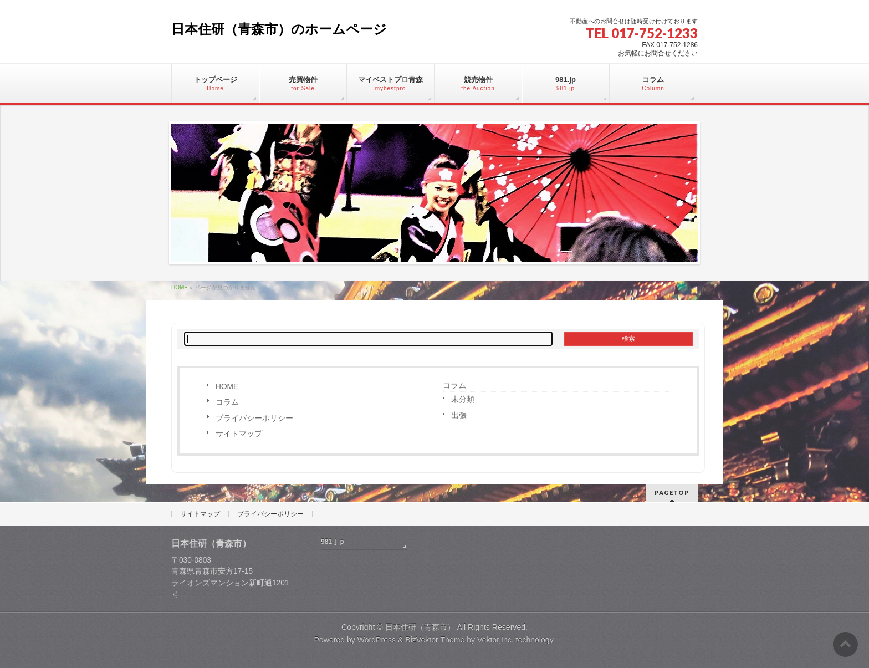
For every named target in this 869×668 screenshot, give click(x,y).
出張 (459, 415)
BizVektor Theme (434, 639)
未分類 (462, 399)
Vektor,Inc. (495, 639)
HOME (227, 387)
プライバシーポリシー (254, 418)
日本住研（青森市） (420, 627)
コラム (227, 402)
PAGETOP (672, 492)
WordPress (376, 639)
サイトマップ (239, 434)
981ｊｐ (333, 541)
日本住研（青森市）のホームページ (279, 29)
